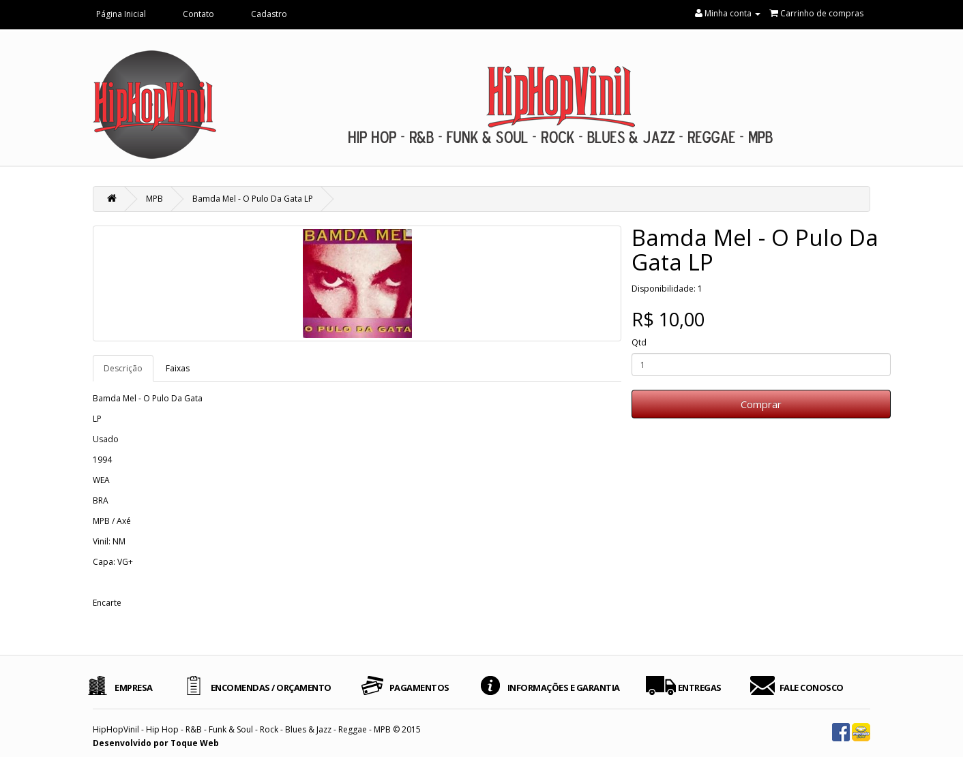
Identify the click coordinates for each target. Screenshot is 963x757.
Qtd (639, 342)
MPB (154, 198)
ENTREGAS (700, 687)
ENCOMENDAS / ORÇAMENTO (271, 687)
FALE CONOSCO (812, 687)
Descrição (123, 368)
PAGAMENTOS (419, 687)
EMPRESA (134, 687)
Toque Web (195, 743)
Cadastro (269, 14)
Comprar (761, 404)
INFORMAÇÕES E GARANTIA (563, 687)
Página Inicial (121, 14)
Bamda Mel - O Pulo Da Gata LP (252, 198)
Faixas (178, 368)
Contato (198, 14)
